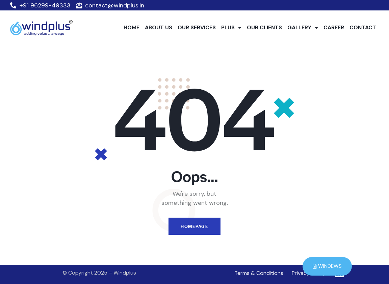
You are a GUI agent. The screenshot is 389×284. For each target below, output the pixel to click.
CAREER (333, 27)
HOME (131, 27)
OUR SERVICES (197, 27)
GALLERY (302, 28)
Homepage (194, 226)
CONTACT (362, 27)
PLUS (231, 28)
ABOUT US (158, 27)
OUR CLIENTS (264, 27)
